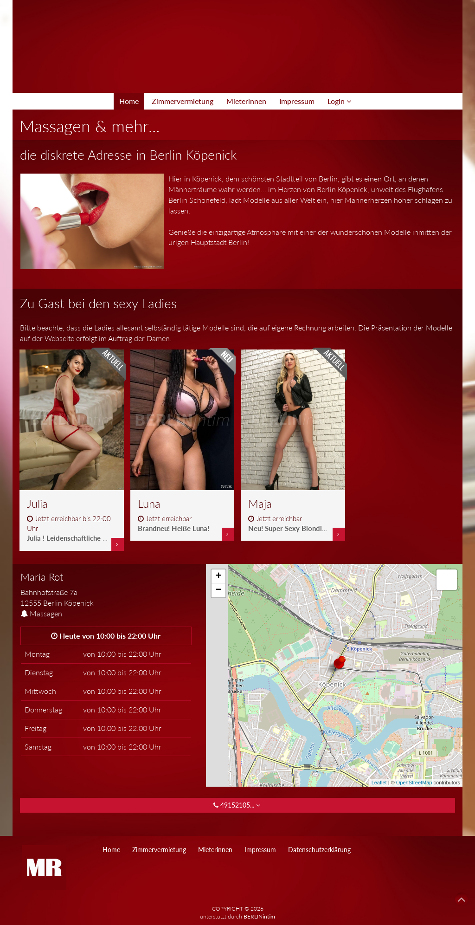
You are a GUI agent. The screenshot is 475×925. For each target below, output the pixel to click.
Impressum (297, 101)
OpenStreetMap (414, 782)
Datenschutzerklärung (319, 850)
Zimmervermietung (182, 101)
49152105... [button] (237, 805)
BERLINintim (259, 916)
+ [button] (219, 576)
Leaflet (379, 782)
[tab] (106, 589)
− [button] (219, 590)
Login (339, 101)
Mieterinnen (246, 101)
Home (129, 101)
